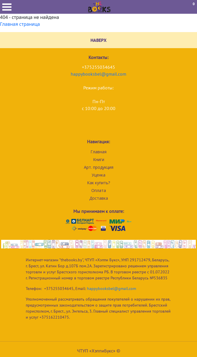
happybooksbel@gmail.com (111, 288)
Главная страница (20, 24)
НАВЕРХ (98, 40)
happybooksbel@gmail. (94, 74)
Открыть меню (7, 7)
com (122, 74)
